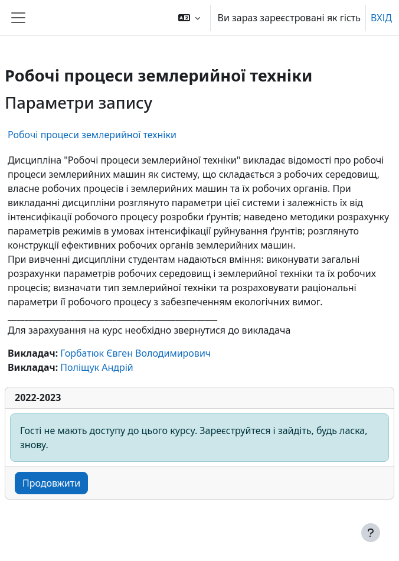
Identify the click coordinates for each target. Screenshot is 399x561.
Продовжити (51, 483)
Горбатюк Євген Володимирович (135, 353)
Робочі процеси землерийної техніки (92, 134)
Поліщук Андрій (96, 367)
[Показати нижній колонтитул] (370, 532)
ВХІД (381, 17)
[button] (189, 17)
